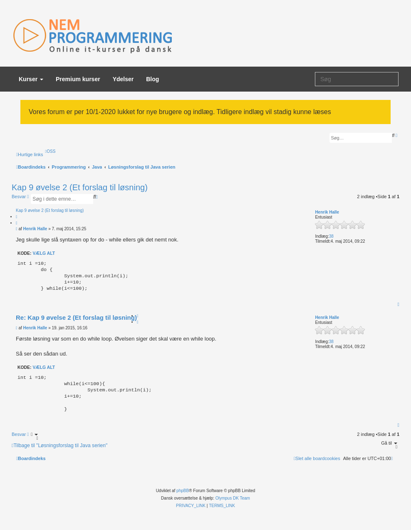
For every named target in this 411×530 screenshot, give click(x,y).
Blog (152, 79)
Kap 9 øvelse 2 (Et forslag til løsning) (80, 187)
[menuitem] (50, 151)
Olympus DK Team (232, 498)
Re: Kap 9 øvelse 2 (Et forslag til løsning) (76, 317)
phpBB (182, 490)
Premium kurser (78, 79)
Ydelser (123, 79)
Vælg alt (43, 253)
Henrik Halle (327, 212)
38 (331, 236)
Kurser (31, 79)
